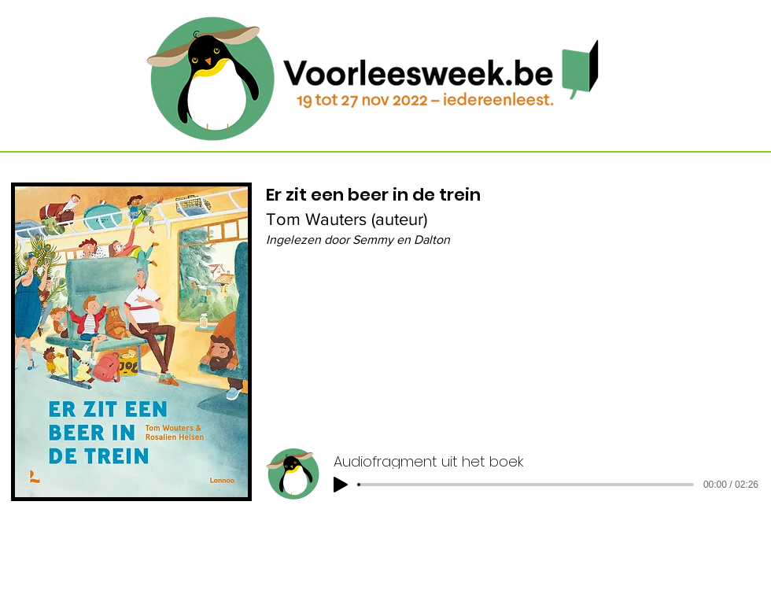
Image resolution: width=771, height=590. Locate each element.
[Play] (341, 484)
